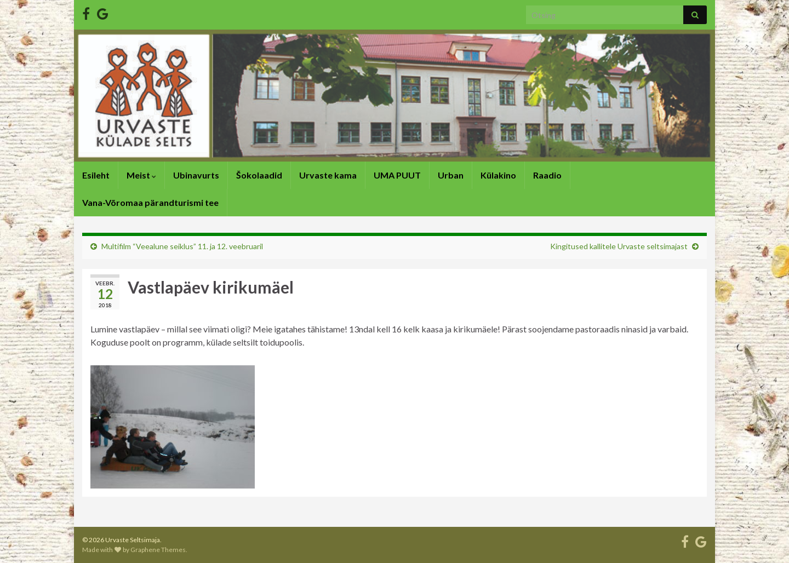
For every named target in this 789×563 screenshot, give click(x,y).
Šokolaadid (259, 175)
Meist (141, 175)
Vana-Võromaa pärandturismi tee (150, 202)
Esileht (96, 175)
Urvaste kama (328, 175)
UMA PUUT (397, 175)
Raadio (547, 175)
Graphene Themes (158, 549)
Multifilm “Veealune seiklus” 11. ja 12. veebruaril (182, 246)
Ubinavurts (196, 175)
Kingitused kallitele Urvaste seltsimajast (619, 246)
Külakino (498, 175)
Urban (451, 175)
